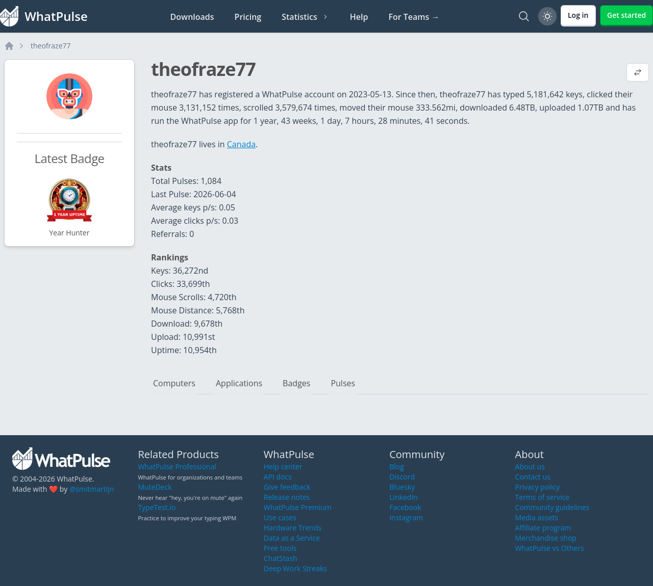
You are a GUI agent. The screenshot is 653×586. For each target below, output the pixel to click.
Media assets (537, 517)
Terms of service (542, 497)
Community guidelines (552, 507)
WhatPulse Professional (177, 466)
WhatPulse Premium (298, 507)
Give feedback (287, 487)
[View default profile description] (637, 73)
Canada (241, 144)
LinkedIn (403, 497)
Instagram (406, 517)
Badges (296, 383)
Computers (174, 383)
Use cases (280, 517)
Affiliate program (543, 527)
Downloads (192, 16)
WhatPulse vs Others (549, 548)
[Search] (524, 16)
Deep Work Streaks (295, 568)
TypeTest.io (156, 507)
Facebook (405, 507)
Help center (283, 466)
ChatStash (280, 558)
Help (359, 16)
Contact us (532, 477)
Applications (239, 383)
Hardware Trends (292, 527)
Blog (396, 466)
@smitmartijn (91, 489)
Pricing (248, 16)
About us (530, 466)
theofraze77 (51, 45)
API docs (278, 477)
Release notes (287, 497)
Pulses (343, 383)
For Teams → (413, 16)
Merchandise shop (545, 538)
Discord (402, 477)
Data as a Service (292, 538)
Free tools (280, 548)
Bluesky (402, 487)
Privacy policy (537, 487)
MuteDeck (154, 487)
